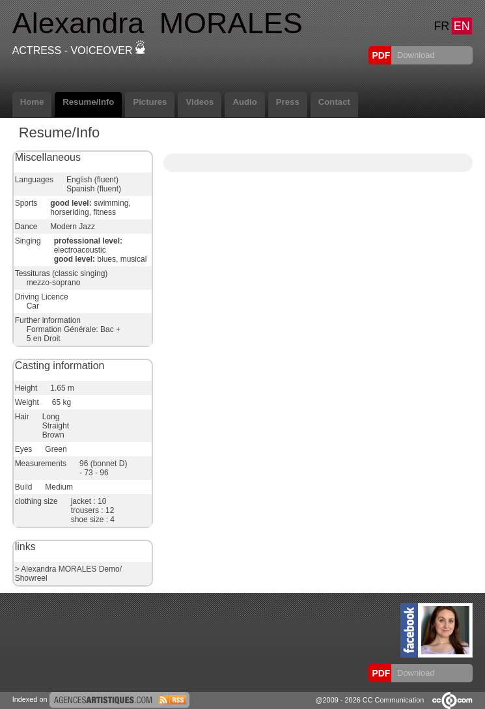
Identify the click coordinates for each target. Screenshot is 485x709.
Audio (244, 102)
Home (32, 102)
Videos (200, 102)
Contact (334, 102)
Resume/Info (88, 102)
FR (441, 26)
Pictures (150, 102)
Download (414, 55)
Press (287, 102)
